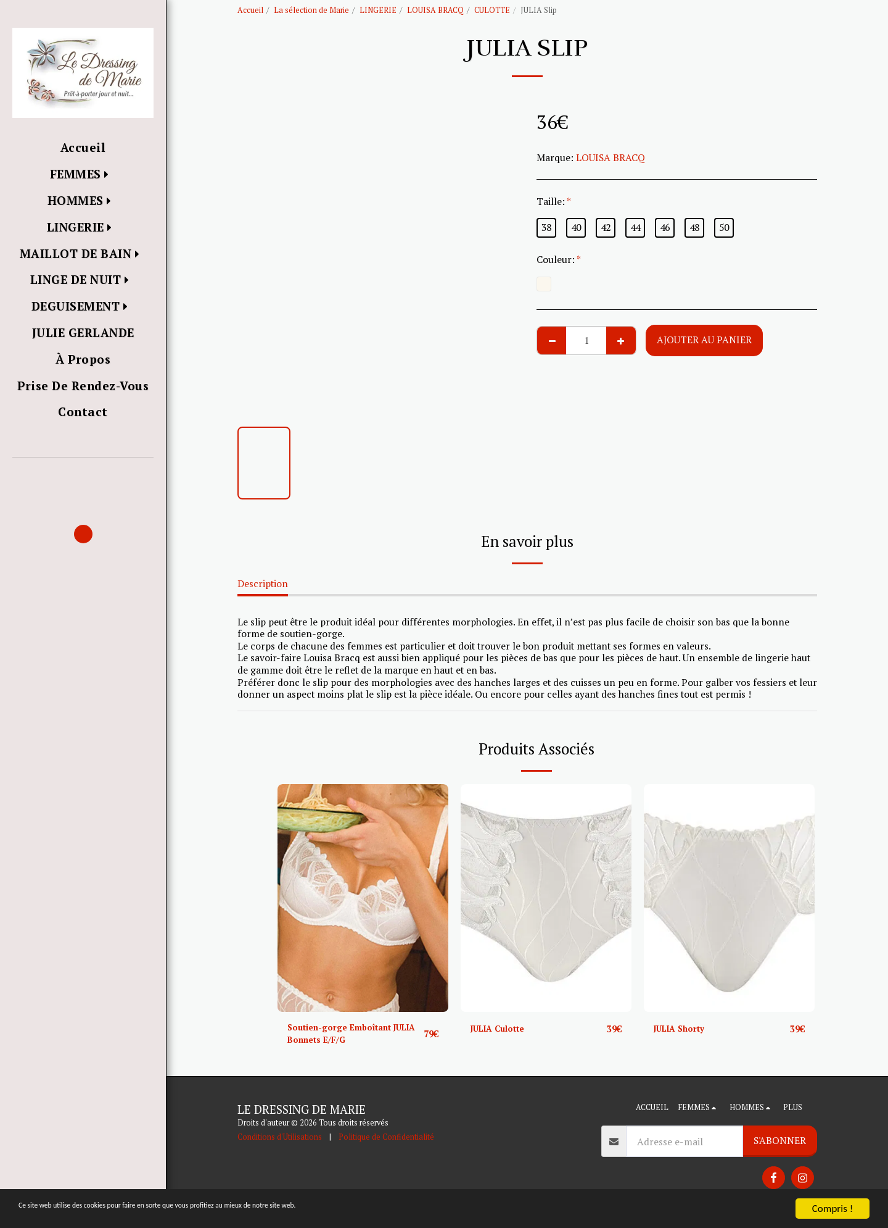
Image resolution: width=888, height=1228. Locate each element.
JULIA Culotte (503, 1028)
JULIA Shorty (683, 1028)
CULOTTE (492, 10)
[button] (83, 475)
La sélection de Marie (311, 10)
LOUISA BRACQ (435, 10)
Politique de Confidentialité (386, 1142)
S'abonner (780, 1145)
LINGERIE (378, 10)
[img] (363, 898)
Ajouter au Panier (704, 339)
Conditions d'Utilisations (279, 1142)
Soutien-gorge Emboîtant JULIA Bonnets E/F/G (347, 1036)
